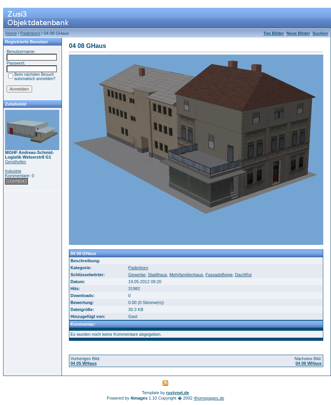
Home (11, 33)
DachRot (243, 274)
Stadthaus (157, 274)
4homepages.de (209, 398)
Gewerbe (137, 274)
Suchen (320, 33)
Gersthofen (15, 161)
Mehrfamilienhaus (186, 274)
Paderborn (30, 33)
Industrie (13, 171)
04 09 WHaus (308, 363)
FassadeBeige (219, 274)
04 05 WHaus (83, 363)
